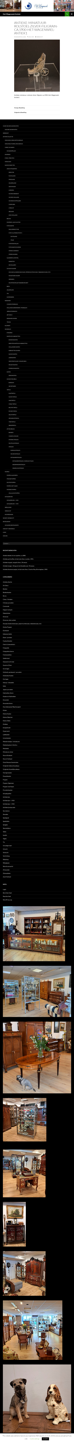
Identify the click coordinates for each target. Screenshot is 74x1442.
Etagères (9, 332)
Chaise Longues (13, 436)
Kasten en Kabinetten (13, 336)
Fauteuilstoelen (14, 443)
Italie (12, 240)
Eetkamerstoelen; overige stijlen (23, 461)
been (8, 286)
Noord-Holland (14, 197)
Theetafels (12, 422)
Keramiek (8, 300)
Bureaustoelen (15, 450)
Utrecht (11, 208)
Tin (8, 293)
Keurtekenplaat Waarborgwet (18, 283)
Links (4, 532)
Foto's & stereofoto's (9, 644)
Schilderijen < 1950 (12, 500)
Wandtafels (12, 425)
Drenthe (11, 172)
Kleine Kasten (13, 354)
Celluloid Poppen (14, 493)
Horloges (8, 161)
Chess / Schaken (9, 147)
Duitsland (14, 236)
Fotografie (10, 225)
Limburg (11, 190)
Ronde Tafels (13, 411)
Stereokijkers (13, 254)
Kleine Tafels (13, 397)
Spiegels (5, 825)
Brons (9, 218)
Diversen (7, 154)
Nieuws (5, 536)
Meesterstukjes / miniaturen (17, 361)
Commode (6, 606)
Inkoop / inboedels (9, 528)
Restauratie (6, 521)
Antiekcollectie (8, 136)
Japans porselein (12, 311)
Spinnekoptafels (14, 418)
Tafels (9, 389)
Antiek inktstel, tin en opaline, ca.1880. (14, 555)
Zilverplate (10, 290)
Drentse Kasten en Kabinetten (18, 343)
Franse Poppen (11, 479)
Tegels (9, 322)
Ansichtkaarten (12, 168)
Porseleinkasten (14, 368)
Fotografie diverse (15, 247)
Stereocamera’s (14, 250)
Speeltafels (6, 821)
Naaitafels (12, 400)
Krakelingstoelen (18, 468)
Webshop (6, 133)
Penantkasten (13, 364)
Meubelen (8, 329)
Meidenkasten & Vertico (10, 745)
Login (4, 889)
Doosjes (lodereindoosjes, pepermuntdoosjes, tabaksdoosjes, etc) (29, 272)
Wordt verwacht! (8, 518)
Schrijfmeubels (11, 379)
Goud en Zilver (11, 268)
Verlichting (6, 856)
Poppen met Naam (12, 486)
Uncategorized (7, 845)
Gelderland (12, 183)
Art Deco (9, 315)
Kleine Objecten (10, 165)
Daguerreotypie (14, 229)
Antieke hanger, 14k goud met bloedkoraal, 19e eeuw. (18, 566)
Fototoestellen (13, 243)
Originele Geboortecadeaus (14, 140)
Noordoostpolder (15, 201)
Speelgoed (8, 507)
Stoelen (11, 446)
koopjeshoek (9, 514)
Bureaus (11, 382)
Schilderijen (9, 496)
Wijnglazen (12, 265)
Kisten (9, 372)
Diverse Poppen (11, 489)
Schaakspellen (11, 151)
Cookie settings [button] (34, 1439)
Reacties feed (7, 896)
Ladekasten (12, 357)
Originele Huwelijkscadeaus (14, 143)
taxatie (5, 835)
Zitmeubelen (11, 429)
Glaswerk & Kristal (12, 258)
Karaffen (12, 261)
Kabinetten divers (14, 350)
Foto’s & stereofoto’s (15, 233)
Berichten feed (7, 893)
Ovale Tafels (12, 404)
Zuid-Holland (13, 215)
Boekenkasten (13, 340)
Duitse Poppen (11, 482)
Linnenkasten (7, 738)
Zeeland (11, 211)
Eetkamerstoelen (16, 457)
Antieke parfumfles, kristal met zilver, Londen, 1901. (18, 559)
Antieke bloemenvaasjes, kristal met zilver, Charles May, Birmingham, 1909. (25, 569)
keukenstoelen (15, 454)
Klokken (7, 325)
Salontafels (12, 414)
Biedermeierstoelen (19, 464)
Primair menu (71, 14)
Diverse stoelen (13, 439)
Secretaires (12, 386)
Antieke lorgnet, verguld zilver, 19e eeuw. (15, 562)
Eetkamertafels (7, 634)
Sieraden (11, 279)
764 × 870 (31, 37)
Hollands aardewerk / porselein (17, 307)
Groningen (12, 186)
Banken (11, 432)
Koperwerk (10, 297)
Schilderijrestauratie (12, 525)
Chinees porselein (12, 304)
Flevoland (12, 176)
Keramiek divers (12, 318)
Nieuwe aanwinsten (11, 129)
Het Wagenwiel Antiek (11, 14)
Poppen (7, 471)
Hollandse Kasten (14, 347)
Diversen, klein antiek (13, 222)
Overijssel (12, 204)
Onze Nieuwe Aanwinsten (11, 126)
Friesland (12, 179)
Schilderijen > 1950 (12, 503)
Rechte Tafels (13, 407)
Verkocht (8, 511)
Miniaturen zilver (14, 275)
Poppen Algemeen (12, 475)
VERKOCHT (40, 37)
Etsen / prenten (9, 158)
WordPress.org (7, 900)
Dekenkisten (12, 375)
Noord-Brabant (14, 193)
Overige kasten (7, 773)
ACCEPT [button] (45, 1439)
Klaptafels (12, 393)
